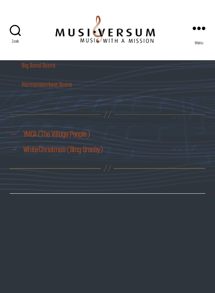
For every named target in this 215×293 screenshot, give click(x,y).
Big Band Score (38, 65)
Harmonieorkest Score (47, 84)
